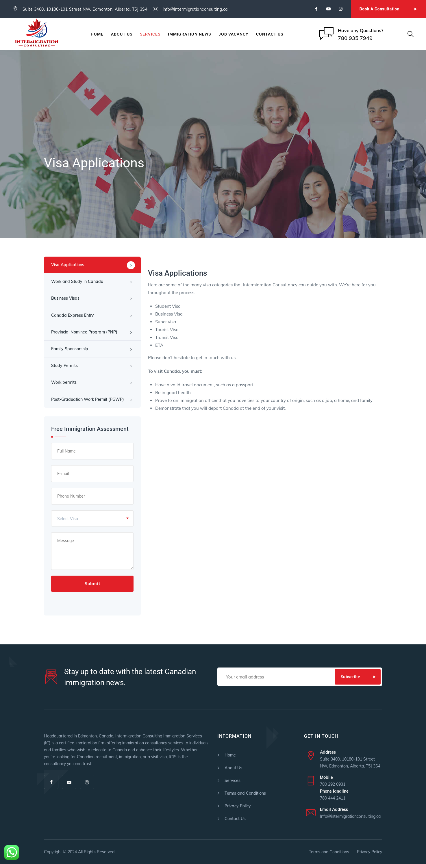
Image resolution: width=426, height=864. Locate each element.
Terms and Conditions (245, 793)
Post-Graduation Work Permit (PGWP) (87, 399)
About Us (121, 34)
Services (150, 34)
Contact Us (269, 34)
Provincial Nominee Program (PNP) (84, 332)
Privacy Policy (238, 806)
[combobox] (92, 518)
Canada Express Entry (72, 315)
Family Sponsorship (69, 348)
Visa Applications (67, 264)
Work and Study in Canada (77, 281)
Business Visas (65, 298)
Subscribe (350, 676)
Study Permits (64, 365)
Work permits (64, 382)
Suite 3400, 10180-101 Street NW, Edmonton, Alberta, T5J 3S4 (85, 9)
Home (97, 34)
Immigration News (189, 34)
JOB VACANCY (233, 34)
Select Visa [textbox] (67, 518)
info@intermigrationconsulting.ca (195, 9)
